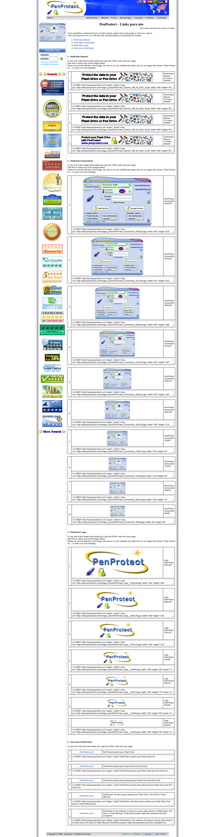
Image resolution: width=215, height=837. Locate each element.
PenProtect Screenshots (84, 42)
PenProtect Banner (82, 40)
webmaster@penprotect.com (80, 35)
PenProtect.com (87, 752)
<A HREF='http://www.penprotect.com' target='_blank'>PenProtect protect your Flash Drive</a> (123, 758)
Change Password (50, 64)
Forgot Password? (50, 62)
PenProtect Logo (81, 45)
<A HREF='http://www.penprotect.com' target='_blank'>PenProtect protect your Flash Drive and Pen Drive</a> (123, 772)
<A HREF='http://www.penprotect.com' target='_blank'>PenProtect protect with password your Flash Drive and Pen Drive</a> (123, 786)
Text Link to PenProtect (84, 48)
